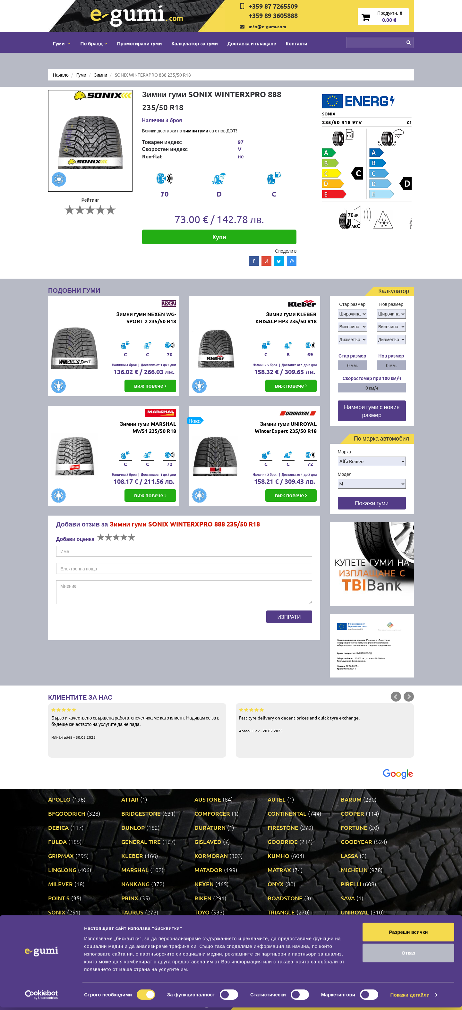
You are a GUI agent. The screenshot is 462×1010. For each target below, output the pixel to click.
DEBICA (58, 827)
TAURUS (132, 912)
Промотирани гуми (139, 43)
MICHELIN (354, 869)
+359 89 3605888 (273, 15)
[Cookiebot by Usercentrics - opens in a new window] (41, 997)
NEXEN (204, 884)
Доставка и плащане (251, 43)
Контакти (296, 43)
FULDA (57, 841)
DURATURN (210, 827)
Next (409, 697)
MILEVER (60, 884)
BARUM (351, 799)
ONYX (276, 884)
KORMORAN (211, 855)
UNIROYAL (355, 912)
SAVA (348, 898)
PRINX (129, 898)
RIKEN (202, 898)
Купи (219, 236)
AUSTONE (207, 799)
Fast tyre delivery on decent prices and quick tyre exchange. (325, 719)
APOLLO (59, 799)
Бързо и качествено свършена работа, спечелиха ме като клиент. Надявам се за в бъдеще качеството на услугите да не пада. (137, 723)
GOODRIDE (283, 841)
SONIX (56, 912)
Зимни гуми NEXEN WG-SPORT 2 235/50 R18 (146, 318)
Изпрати (289, 616)
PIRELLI (351, 884)
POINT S (59, 898)
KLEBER (132, 855)
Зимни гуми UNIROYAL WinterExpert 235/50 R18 (286, 427)
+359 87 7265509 (273, 6)
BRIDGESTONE (141, 813)
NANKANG (135, 884)
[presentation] (105, 622)
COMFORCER (212, 813)
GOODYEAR (356, 841)
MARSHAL (135, 869)
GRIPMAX (61, 855)
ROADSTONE (285, 898)
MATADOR (208, 869)
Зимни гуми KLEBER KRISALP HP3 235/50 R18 (286, 318)
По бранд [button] (93, 43)
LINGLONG (62, 869)
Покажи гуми (372, 503)
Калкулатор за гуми (194, 43)
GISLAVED (207, 841)
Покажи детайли (410, 997)
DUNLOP (133, 827)
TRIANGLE (281, 912)
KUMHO (278, 855)
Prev (396, 697)
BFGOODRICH (66, 813)
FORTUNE (354, 827)
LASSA (349, 855)
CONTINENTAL (287, 813)
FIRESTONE (283, 827)
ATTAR (130, 799)
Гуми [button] (62, 43)
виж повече (150, 385)
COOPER (352, 813)
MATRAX (279, 869)
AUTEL (277, 799)
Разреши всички (408, 934)
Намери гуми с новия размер (372, 410)
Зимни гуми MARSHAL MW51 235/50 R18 (148, 427)
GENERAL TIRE (141, 841)
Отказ (408, 955)
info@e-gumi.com (267, 26)
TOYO (202, 912)
